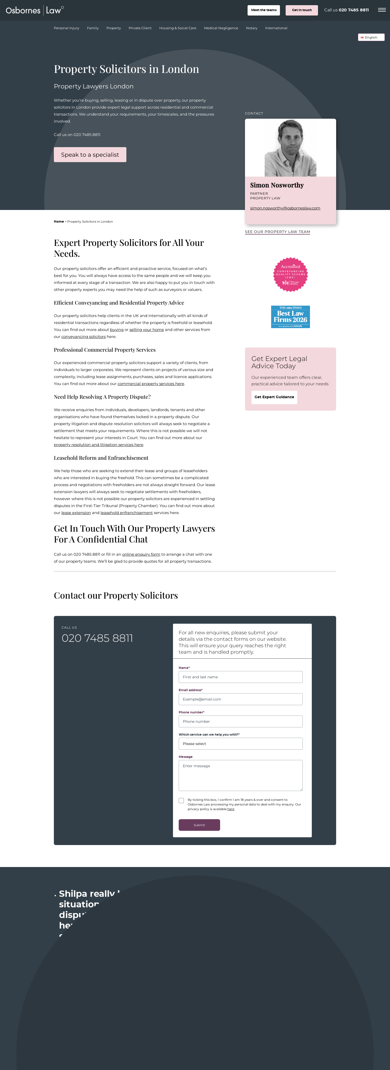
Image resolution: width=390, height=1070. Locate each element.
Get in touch (302, 10)
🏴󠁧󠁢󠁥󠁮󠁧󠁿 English (369, 37)
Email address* (191, 690)
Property (114, 27)
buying (117, 329)
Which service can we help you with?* (209, 734)
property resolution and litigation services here (98, 444)
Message (186, 756)
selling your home (146, 329)
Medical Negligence (222, 27)
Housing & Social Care (178, 27)
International (276, 28)
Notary (252, 27)
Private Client (141, 27)
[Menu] (382, 9)
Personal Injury (67, 27)
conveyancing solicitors (83, 336)
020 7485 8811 (354, 10)
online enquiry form (141, 554)
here (230, 809)
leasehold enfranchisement (126, 512)
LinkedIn (252, 217)
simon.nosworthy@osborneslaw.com (285, 207)
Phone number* (191, 712)
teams (264, 10)
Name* (184, 667)
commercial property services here (151, 383)
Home (59, 221)
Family (93, 27)
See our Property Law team (277, 231)
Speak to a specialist (90, 154)
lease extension (76, 512)
